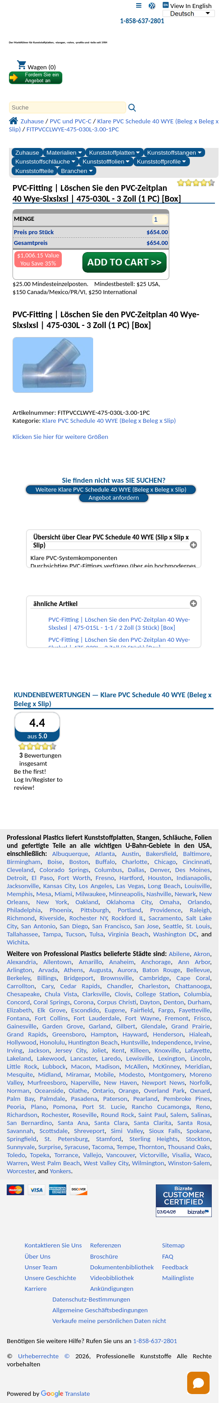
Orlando (199, 902)
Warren (17, 1163)
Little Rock (22, 1066)
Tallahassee (22, 934)
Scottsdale (53, 1131)
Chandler (119, 986)
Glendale (153, 1026)
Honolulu (52, 1042)
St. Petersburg (66, 1139)
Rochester (55, 1115)
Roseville (85, 1115)
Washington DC (175, 934)
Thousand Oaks (189, 1147)
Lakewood (50, 1058)
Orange (129, 1091)
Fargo (166, 1010)
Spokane (198, 1131)
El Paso (41, 878)
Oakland (87, 902)
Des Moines (192, 870)
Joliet (99, 1050)
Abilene (179, 954)
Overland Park (164, 1091)
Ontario (102, 1091)
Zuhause (27, 152)
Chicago (165, 862)
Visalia (181, 1155)
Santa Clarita (153, 1123)
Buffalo (105, 862)
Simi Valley (126, 1131)
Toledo (16, 1155)
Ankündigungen (111, 1289)
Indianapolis (193, 878)
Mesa (43, 894)
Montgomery (166, 1074)
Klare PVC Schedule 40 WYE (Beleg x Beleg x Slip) (109, 421)
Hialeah (199, 1034)
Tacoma (102, 1147)
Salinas (200, 1115)
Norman (18, 1091)
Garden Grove (62, 1026)
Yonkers (60, 1171)
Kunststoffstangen (174, 152)
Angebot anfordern (114, 497)
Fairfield (142, 1010)
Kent (118, 1050)
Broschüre (104, 1256)
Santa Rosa (193, 1123)
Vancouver (120, 1155)
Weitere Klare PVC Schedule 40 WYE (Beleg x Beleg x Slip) (110, 489)
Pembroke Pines (186, 1099)
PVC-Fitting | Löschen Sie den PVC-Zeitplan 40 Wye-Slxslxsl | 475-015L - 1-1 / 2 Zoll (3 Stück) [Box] (119, 623)
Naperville (85, 1083)
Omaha (169, 902)
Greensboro (68, 1034)
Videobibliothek (112, 1278)
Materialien (64, 152)
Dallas (136, 870)
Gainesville (21, 1026)
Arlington (19, 970)
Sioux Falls (164, 1131)
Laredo (111, 1058)
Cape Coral (193, 978)
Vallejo (92, 1155)
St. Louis (198, 926)
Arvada (48, 970)
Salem (178, 1115)
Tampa (52, 934)
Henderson (168, 1034)
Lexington (171, 1058)
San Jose (146, 926)
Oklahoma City (129, 902)
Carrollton (20, 986)
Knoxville (166, 1050)
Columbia (197, 994)
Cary (47, 986)
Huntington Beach (93, 1042)
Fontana (18, 1018)
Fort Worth (74, 878)
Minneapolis (126, 894)
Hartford (131, 878)
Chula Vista (61, 994)
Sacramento (165, 918)
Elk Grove (51, 1010)
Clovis (123, 994)
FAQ (167, 1256)
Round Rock (117, 1115)
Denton (173, 1002)
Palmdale (52, 1099)
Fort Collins (51, 1018)
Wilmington (148, 1163)
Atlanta (105, 854)
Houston (159, 878)
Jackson (38, 1050)
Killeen (139, 1050)
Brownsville (116, 978)
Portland (130, 910)
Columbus (108, 870)
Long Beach (164, 886)
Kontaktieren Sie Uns (53, 1245)
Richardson (22, 1115)
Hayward (135, 1034)
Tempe (125, 1147)
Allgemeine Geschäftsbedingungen (100, 1310)
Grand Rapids (26, 1034)
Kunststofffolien (106, 161)
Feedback (175, 1267)
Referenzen (105, 1245)
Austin (130, 854)
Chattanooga (192, 986)
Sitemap (173, 1245)
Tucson (75, 934)
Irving (14, 1050)
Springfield (21, 1139)
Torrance (66, 1155)
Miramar (77, 1074)
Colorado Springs (64, 870)
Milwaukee (91, 894)
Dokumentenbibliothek (122, 1267)
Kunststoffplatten (114, 152)
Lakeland (19, 1058)
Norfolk (199, 1083)
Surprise (50, 1147)
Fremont (177, 1018)
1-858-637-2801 (142, 21)
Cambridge (154, 978)
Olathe (78, 1091)
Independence (171, 1042)
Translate (65, 1394)
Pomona (64, 1107)
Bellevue (198, 970)
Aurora (127, 970)
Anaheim (121, 962)
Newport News (163, 1083)
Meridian (197, 1066)
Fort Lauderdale (97, 1018)
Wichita (17, 942)
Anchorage (156, 962)
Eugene (115, 1010)
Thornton (151, 1147)
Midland (49, 1074)
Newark (185, 894)
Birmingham (23, 862)
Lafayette (197, 1050)
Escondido (85, 1010)
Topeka (40, 1155)
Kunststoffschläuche (45, 161)
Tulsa (96, 934)
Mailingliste (178, 1278)
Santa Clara (111, 1123)
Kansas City (59, 886)
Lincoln (200, 1058)
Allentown (57, 962)
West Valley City (106, 1163)
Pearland (145, 1099)
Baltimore (196, 854)
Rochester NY (88, 918)
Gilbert (125, 1026)
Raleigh (200, 910)
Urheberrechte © (44, 1356)
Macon (80, 1066)
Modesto (131, 1074)
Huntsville (134, 1042)
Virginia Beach (128, 934)
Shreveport (89, 1131)
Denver (159, 870)
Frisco (202, 1018)
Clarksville (96, 994)
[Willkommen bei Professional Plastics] (58, 37)
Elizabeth (19, 1010)
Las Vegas (130, 886)
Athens (73, 970)
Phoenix (61, 910)
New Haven (120, 1083)
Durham (199, 1002)
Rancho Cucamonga (160, 1107)
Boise (54, 862)
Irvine (202, 1042)
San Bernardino (29, 1123)
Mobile (104, 1074)
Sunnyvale (21, 1147)
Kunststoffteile (34, 171)
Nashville (159, 894)
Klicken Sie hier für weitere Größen (60, 437)
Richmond (20, 918)
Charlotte (134, 862)
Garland (100, 1026)
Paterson (115, 1099)
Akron (201, 954)
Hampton (104, 1034)
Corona (84, 1002)
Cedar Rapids (80, 986)
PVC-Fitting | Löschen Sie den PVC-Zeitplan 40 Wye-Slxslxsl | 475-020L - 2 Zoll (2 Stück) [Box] (119, 644)
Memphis (20, 894)
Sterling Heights (153, 1139)
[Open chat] (198, 1383)
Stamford (108, 1139)
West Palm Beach (55, 1163)
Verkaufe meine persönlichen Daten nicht (109, 1321)
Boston (79, 862)
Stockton (198, 1139)
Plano (38, 1107)
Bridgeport (78, 978)
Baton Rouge (161, 970)
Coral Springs (52, 1002)
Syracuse (76, 1147)
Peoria (15, 1107)
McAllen (136, 1066)
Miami (63, 894)
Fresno (105, 878)
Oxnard (200, 1091)
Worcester (20, 1171)
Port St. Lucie (103, 1107)
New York (51, 902)
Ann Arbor (194, 962)
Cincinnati (196, 862)
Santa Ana (73, 1123)
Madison (107, 1066)
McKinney (166, 1066)
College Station (157, 994)
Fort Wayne (142, 1018)
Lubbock (54, 1066)
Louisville (197, 886)
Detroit (16, 878)
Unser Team (41, 1267)
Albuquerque (70, 854)
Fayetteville (194, 1010)
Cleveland (20, 870)
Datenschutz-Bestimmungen (91, 1299)
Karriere (36, 1289)
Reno (203, 1107)
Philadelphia (24, 910)
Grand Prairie (190, 1026)
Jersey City (70, 1050)
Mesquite (20, 1074)
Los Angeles (95, 886)
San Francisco (111, 926)
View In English (187, 6)
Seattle (172, 926)
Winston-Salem (189, 1163)
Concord (18, 1002)
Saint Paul (152, 1115)
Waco (202, 1155)
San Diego (74, 926)
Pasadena (84, 1099)
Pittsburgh (95, 910)
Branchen (76, 171)
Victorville (153, 1155)
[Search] (67, 107)
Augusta (100, 970)
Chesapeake (23, 994)
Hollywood (21, 1042)
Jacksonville (23, 886)
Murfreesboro (46, 1083)
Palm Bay (20, 1099)
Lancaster (83, 1058)
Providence (165, 910)
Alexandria (21, 962)
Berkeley (18, 978)
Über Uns (38, 1256)
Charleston (153, 986)
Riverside (51, 918)
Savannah (20, 1131)
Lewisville (139, 1058)
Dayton (150, 1002)
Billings (46, 978)
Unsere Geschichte (50, 1278)
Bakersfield (161, 854)
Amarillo (90, 962)
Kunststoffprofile (161, 161)
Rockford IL (128, 918)
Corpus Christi (116, 1002)
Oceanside (48, 1091)
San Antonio (38, 926)
